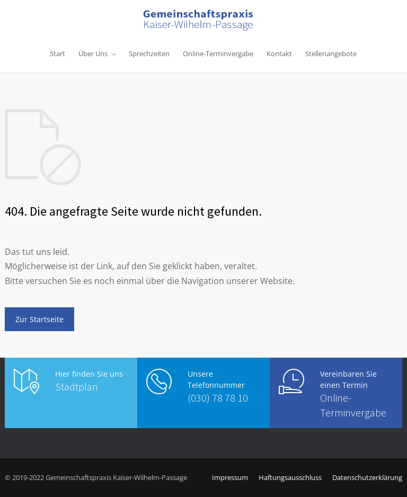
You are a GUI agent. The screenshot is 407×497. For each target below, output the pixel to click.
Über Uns (93, 53)
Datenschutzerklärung (367, 477)
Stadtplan (76, 386)
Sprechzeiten (149, 53)
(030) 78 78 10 (218, 397)
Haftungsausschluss (290, 477)
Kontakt (279, 53)
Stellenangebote (331, 53)
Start (57, 53)
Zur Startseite (39, 319)
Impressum (230, 477)
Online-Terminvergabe (218, 53)
